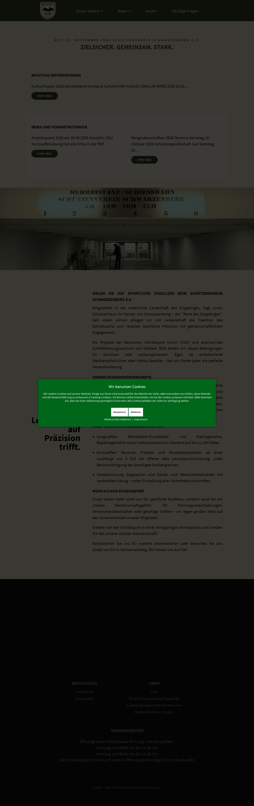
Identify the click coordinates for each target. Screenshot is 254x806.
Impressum (141, 419)
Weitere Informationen (117, 419)
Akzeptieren (119, 412)
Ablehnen (136, 412)
